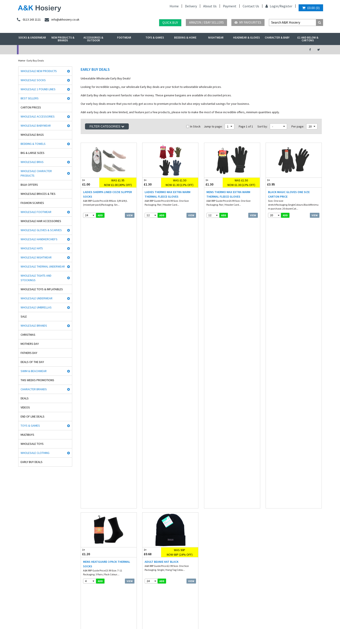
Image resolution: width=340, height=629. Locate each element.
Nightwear (216, 37)
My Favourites (248, 22)
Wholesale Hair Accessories (41, 221)
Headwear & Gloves (246, 37)
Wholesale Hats (32, 248)
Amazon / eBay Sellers (206, 22)
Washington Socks (27, 541)
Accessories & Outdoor (93, 39)
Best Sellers (30, 98)
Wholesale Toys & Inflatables (42, 289)
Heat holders (24, 523)
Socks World (23, 573)
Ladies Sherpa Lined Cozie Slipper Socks (107, 194)
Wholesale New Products (39, 71)
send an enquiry (279, 505)
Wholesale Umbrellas (36, 307)
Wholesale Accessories (38, 116)
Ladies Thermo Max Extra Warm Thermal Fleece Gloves (167, 194)
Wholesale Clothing (35, 453)
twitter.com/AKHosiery (220, 500)
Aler (19, 505)
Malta (135, 602)
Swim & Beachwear (34, 371)
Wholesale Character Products (36, 173)
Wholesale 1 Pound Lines (38, 89)
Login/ (272, 6)
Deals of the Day (32, 362)
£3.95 (279, 182)
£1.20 (94, 264)
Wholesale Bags (32, 135)
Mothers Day (30, 344)
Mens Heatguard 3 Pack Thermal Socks (106, 275)
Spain (110, 602)
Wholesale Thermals (86, 614)
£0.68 (152, 264)
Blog (145, 509)
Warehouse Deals (193, 50)
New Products (87, 527)
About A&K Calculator (154, 541)
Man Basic (22, 514)
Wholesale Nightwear (36, 257)
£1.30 (152, 182)
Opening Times (277, 534)
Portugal (123, 602)
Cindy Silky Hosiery (27, 537)
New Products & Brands (62, 39)
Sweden (98, 602)
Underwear (86, 509)
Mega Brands (24, 559)
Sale (24, 316)
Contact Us (251, 6)
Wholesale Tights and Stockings (36, 278)
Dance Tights (24, 587)
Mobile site (148, 537)
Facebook (138, 614)
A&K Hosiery (40, 614)
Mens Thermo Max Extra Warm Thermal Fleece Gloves (228, 194)
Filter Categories (107, 126)
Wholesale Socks (33, 80)
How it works (150, 532)
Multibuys (27, 435)
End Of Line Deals (32, 416)
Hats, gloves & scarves (92, 514)
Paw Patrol (22, 582)
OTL (19, 577)
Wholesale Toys (32, 444)
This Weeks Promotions (37, 380)
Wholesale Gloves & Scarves (41, 230)
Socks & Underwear (32, 37)
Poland (85, 602)
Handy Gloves (24, 518)
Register (286, 6)
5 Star (20, 509)
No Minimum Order (52, 50)
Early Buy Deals (31, 462)
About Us (210, 6)
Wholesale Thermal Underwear (43, 266)
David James (24, 500)
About (272, 529)
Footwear (124, 37)
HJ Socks (22, 527)
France (63, 602)
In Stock (193, 126)
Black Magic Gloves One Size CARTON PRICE (289, 194)
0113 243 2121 (277, 496)
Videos (25, 407)
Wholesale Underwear (36, 298)
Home (174, 6)
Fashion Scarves (32, 203)
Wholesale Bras (32, 162)
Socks (83, 496)
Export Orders (150, 523)
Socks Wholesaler (60, 614)
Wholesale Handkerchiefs (39, 239)
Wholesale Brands (34, 325)
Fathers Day (29, 353)
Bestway (21, 568)
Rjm (19, 496)
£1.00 (90, 182)
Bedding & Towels (33, 144)
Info (145, 496)
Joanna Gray (24, 546)
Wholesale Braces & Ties (38, 194)
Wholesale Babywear (36, 125)
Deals (25, 398)
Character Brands (34, 389)
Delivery (191, 6)
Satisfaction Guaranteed (156, 527)
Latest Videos (263, 50)
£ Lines (83, 500)
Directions (274, 525)
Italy (74, 602)
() (311, 8)
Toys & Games (154, 37)
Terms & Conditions (153, 514)
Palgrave (21, 564)
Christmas (28, 335)
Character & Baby (277, 37)
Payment (229, 6)
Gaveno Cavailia (26, 555)
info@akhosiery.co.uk (282, 500)
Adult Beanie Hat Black (161, 273)
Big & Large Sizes (32, 153)
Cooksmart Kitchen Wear (30, 550)
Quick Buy (170, 23)
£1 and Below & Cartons (307, 39)
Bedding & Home (185, 37)
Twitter (152, 614)
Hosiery (84, 518)
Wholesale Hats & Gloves (115, 614)
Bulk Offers (29, 185)
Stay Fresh (22, 532)
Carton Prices (31, 107)
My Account (122, 50)
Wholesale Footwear (36, 212)
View (130, 215)
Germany (49, 602)
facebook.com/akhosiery (220, 496)
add (100, 215)
